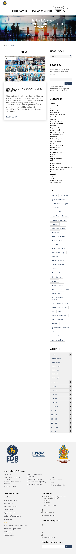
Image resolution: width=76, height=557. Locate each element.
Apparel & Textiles (10, 486)
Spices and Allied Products (60, 328)
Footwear (53, 137)
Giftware (53, 143)
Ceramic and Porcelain (57, 115)
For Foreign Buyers (19, 12)
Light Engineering (56, 152)
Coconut (53, 119)
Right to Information (10, 500)
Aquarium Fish (54, 106)
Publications (8, 532)
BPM (52, 477)
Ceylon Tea (54, 117)
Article (52, 108)
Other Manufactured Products (58, 298)
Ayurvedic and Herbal (57, 110)
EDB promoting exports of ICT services (25, 90)
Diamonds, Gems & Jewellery (36, 482)
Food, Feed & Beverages (35, 479)
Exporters (55, 244)
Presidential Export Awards (12, 529)
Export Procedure (9, 513)
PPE (51, 161)
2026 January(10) (56, 358)
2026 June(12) (55, 378)
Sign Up (68, 84)
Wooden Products (56, 183)
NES (51, 156)
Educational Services (57, 123)
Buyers (66, 204)
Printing (52, 165)
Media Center (8, 519)
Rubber (52, 172)
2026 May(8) (55, 374)
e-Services (59, 3)
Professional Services (57, 170)
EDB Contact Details (10, 506)
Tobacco (53, 178)
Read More (10, 117)
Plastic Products (55, 163)
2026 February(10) (56, 362)
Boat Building (54, 112)
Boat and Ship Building (34, 484)
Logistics (53, 154)
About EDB (60, 12)
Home (5, 45)
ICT (51, 475)
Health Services (55, 148)
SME (53, 320)
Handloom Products (57, 145)
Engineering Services (57, 128)
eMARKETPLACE (9, 510)
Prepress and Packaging (59, 307)
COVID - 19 (55, 208)
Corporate (55, 224)
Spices (52, 176)
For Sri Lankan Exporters (41, 12)
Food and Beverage (56, 134)
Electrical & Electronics (57, 485)
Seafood (53, 174)
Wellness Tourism (56, 181)
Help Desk (7, 497)
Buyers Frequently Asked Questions (15, 525)
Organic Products (56, 159)
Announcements (9, 503)
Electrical (53, 126)
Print (53, 311)
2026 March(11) (56, 366)
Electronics (55, 232)
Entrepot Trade (55, 130)
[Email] (53, 546)
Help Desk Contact (49, 537)
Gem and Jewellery (56, 141)
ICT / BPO (53, 150)
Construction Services (57, 121)
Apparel (52, 104)
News (68, 289)
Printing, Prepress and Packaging (61, 167)
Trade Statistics (9, 535)
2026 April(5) (55, 370)
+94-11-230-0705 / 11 (50, 505)
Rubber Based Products (59, 316)
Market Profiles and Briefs (12, 516)
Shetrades (55, 324)
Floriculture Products (57, 132)
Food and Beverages (58, 253)
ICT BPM (54, 281)
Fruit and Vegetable (56, 139)
